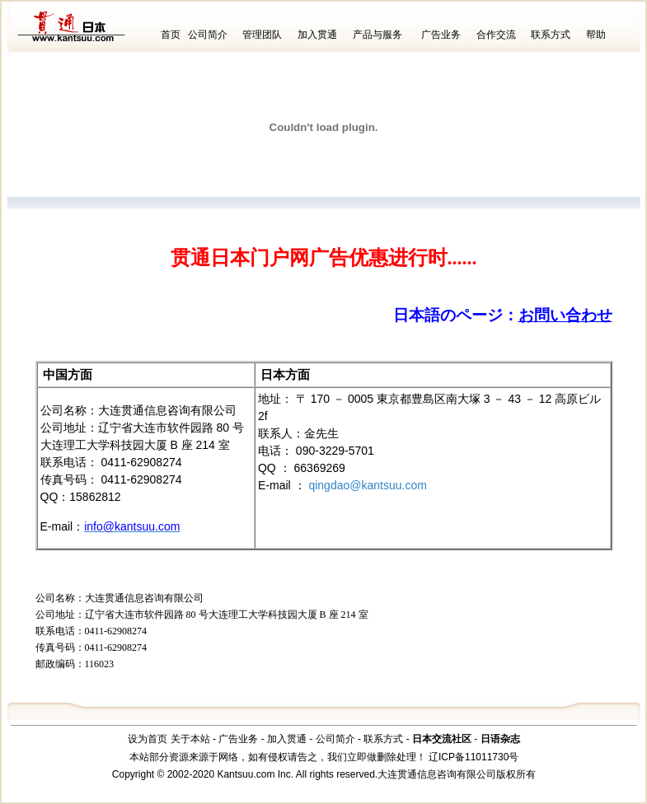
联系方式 (550, 34)
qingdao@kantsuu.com (367, 485)
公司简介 (207, 34)
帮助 (596, 34)
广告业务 (441, 34)
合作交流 (496, 34)
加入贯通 (317, 34)
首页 (171, 34)
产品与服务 (377, 34)
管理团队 (262, 34)
